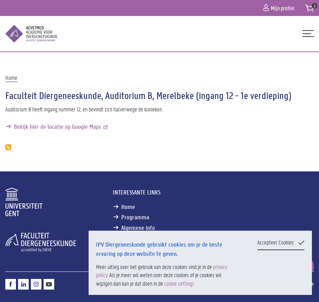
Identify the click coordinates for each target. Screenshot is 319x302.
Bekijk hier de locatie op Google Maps (61, 126)
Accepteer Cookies (275, 242)
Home (11, 77)
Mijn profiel (279, 8)
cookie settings (179, 283)
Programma (135, 217)
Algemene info (138, 228)
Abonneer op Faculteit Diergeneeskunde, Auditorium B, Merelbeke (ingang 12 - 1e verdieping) (8, 147)
